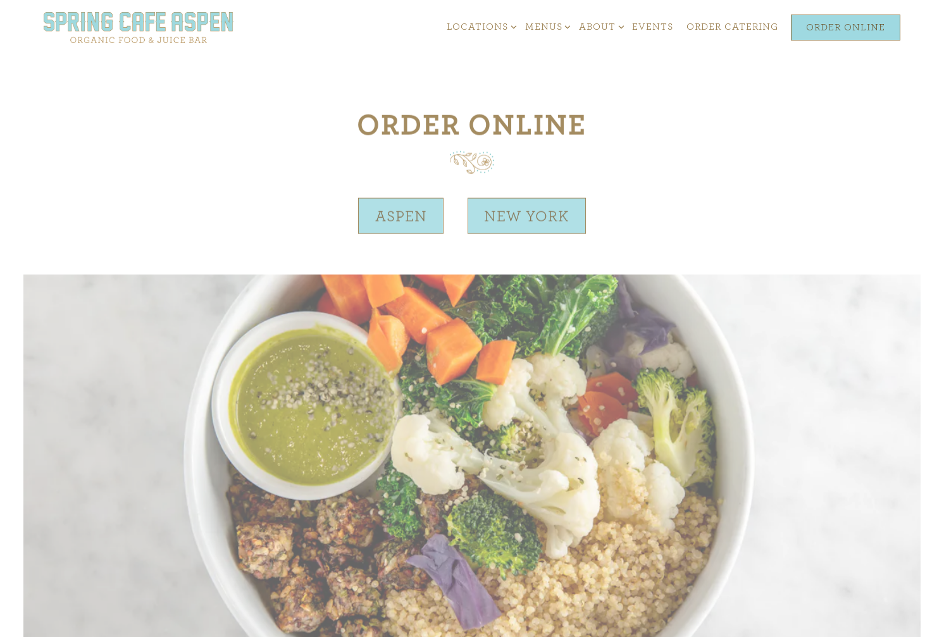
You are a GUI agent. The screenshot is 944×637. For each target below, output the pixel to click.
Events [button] (652, 27)
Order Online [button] (845, 27)
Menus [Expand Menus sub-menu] (546, 26)
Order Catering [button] (732, 27)
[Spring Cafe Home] (138, 26)
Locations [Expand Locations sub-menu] (479, 26)
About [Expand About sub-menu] (599, 26)
